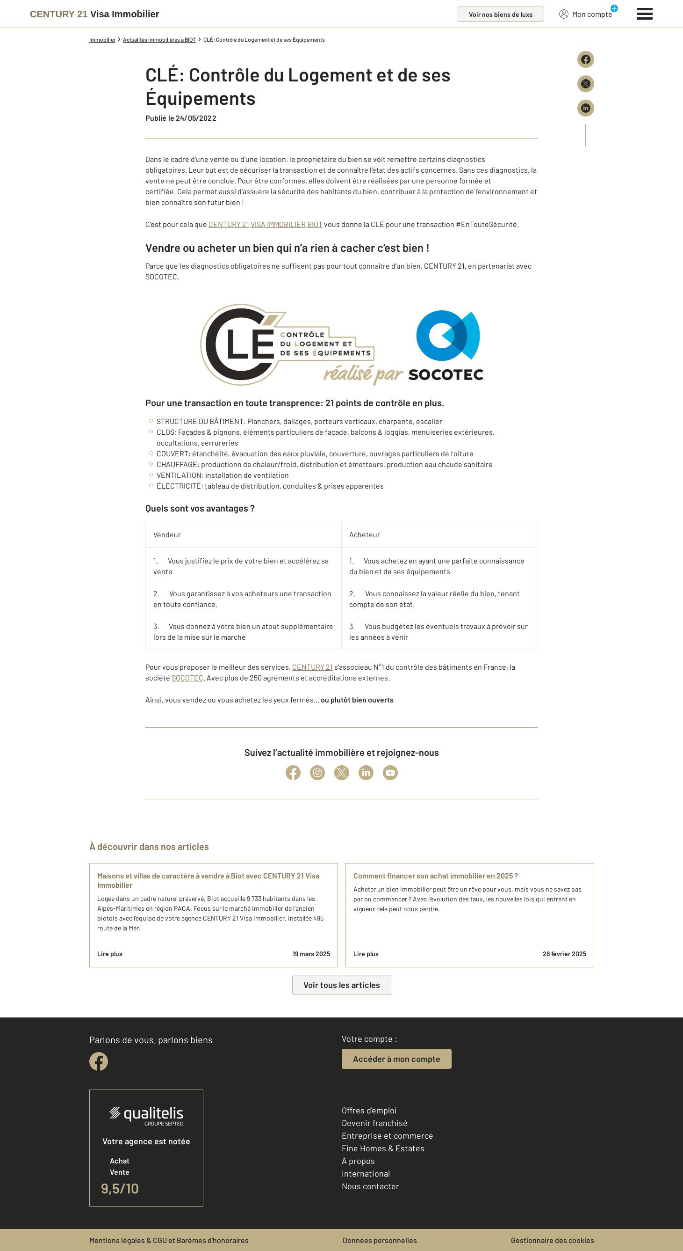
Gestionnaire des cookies (552, 1240)
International (366, 1173)
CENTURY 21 (228, 223)
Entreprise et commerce (387, 1135)
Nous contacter (370, 1186)
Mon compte (585, 13)
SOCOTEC (187, 677)
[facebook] (98, 1061)
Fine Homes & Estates (383, 1148)
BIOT (315, 223)
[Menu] (645, 13)
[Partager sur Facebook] (585, 59)
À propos (358, 1161)
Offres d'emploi (369, 1110)
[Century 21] (94, 14)
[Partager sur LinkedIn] (585, 108)
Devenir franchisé (375, 1123)
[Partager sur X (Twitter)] (585, 83)
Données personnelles (380, 1240)
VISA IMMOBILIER (278, 223)
